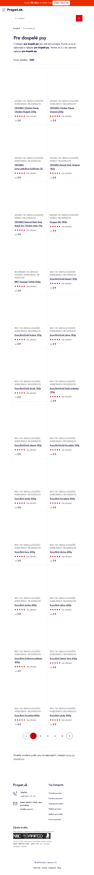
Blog (59, 867)
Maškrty (53, 160)
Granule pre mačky (56, 803)
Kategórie (52, 867)
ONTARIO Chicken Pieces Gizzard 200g (62, 110)
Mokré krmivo (21, 103)
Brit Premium (20, 271)
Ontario (18, 101)
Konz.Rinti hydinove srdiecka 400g (28, 660)
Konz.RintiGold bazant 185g (63, 278)
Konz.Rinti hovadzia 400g (62, 498)
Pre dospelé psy (29, 28)
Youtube (23, 846)
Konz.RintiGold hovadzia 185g (64, 445)
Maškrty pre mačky (56, 814)
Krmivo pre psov (55, 819)
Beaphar (53, 215)
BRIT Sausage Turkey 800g (28, 281)
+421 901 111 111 (28, 796)
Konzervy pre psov (56, 798)
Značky (44, 867)
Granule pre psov (55, 793)
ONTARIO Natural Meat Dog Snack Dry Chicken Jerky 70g (28, 224)
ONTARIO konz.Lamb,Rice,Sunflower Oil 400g (29, 167)
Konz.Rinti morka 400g (26, 605)
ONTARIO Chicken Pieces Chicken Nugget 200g (27, 110)
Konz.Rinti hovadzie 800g (27, 715)
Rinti (52, 271)
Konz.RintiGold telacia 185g (28, 445)
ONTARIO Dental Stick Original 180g (65, 167)
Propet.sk (15, 10)
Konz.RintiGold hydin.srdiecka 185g (64, 390)
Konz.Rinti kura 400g (25, 551)
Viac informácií (31, 116)
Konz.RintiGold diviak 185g (28, 388)
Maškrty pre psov (55, 809)
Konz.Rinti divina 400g (61, 551)
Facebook (16, 846)
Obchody (36, 867)
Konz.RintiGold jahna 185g (63, 335)
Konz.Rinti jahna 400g (60, 605)
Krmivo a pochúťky (35, 101)
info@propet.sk (26, 809)
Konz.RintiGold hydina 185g (28, 335)
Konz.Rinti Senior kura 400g (63, 658)
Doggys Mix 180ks (58, 222)
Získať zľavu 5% (61, 2)
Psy (24, 101)
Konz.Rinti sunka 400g (25, 498)
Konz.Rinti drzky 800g (60, 715)
